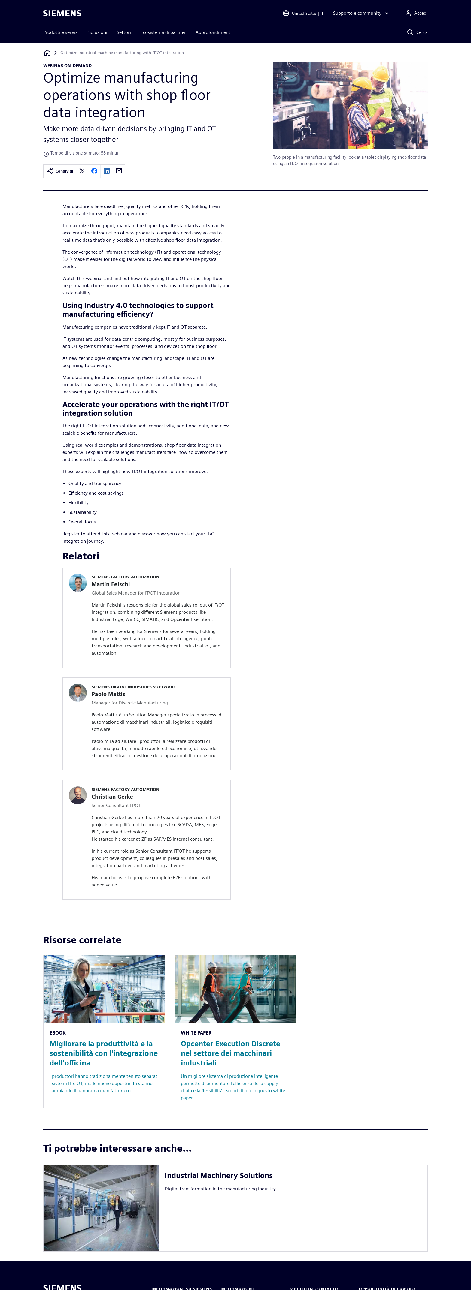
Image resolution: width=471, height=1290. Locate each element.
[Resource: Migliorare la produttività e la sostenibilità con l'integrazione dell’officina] (104, 1031)
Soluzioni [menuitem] (97, 32)
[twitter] (82, 171)
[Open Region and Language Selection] (303, 13)
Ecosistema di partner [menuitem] (163, 32)
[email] (119, 171)
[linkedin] (107, 171)
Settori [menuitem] (124, 32)
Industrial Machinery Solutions (219, 1175)
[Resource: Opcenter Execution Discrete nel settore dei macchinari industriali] (235, 1031)
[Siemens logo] (62, 13)
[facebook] (94, 171)
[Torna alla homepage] (47, 52)
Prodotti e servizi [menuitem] (61, 32)
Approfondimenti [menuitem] (214, 32)
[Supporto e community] (361, 13)
